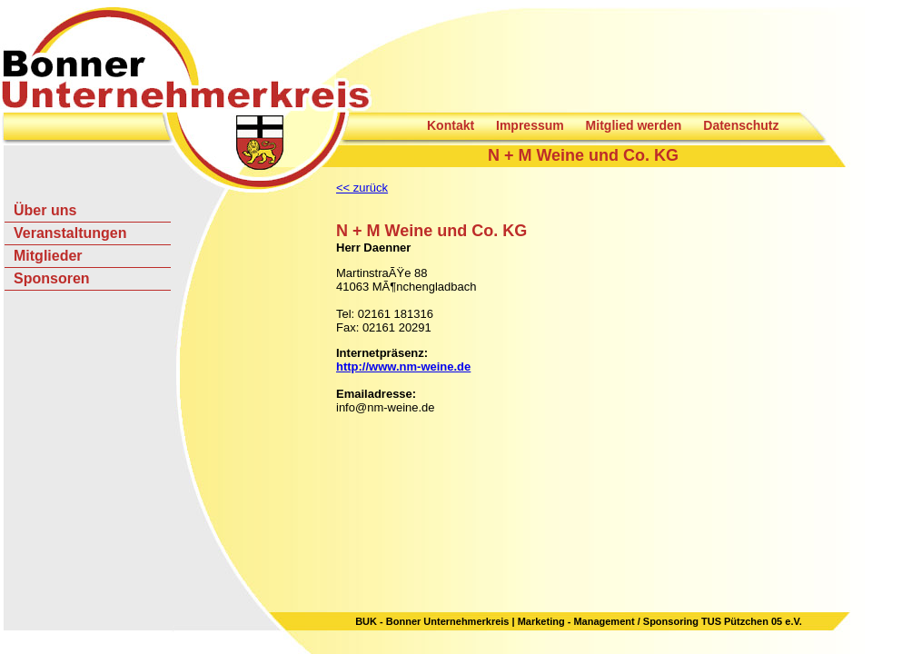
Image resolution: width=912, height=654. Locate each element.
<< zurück (362, 187)
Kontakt (450, 125)
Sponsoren (52, 278)
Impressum (530, 125)
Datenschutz (740, 125)
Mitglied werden (634, 125)
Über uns (45, 210)
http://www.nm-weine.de (403, 366)
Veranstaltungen (70, 233)
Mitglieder (48, 255)
